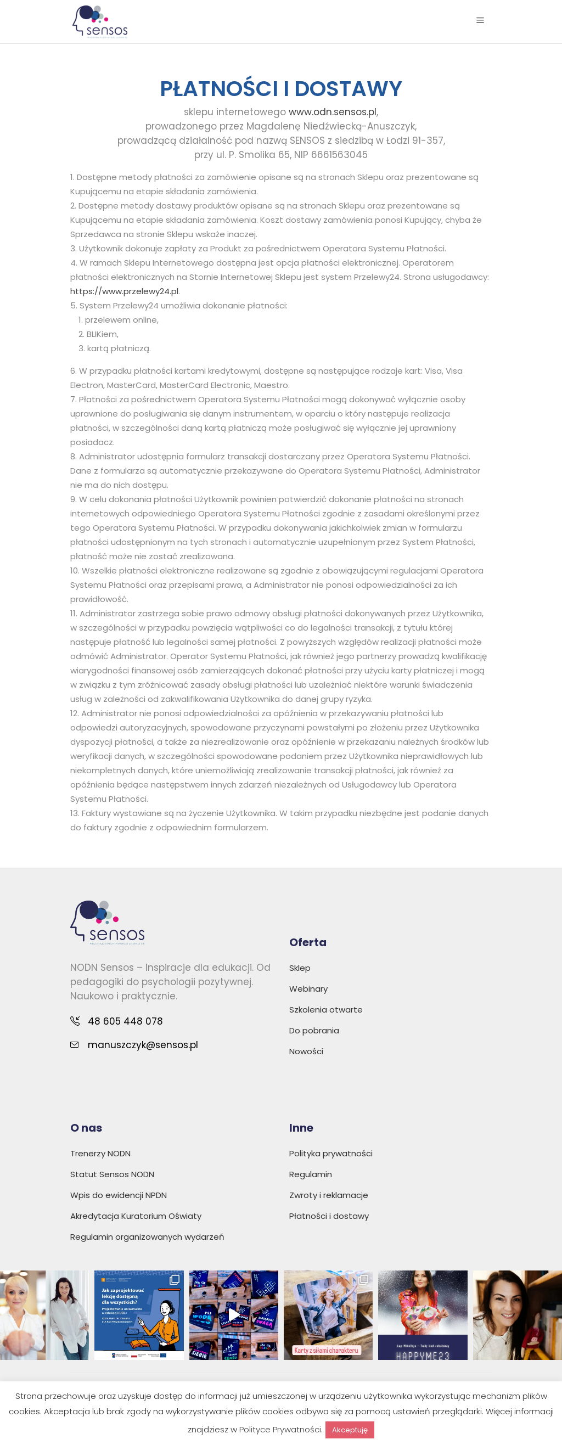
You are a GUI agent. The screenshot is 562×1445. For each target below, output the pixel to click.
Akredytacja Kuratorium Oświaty (135, 1216)
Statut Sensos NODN (112, 1174)
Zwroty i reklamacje (328, 1195)
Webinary (308, 988)
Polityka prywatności (331, 1153)
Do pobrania (314, 1030)
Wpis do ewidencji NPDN (118, 1195)
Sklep (300, 968)
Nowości (306, 1051)
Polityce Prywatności (280, 1429)
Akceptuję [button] (350, 1430)
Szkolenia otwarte (326, 1009)
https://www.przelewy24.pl (124, 291)
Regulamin (310, 1174)
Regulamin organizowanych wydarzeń (147, 1236)
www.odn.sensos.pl (332, 112)
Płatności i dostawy (329, 1216)
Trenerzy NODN (100, 1153)
